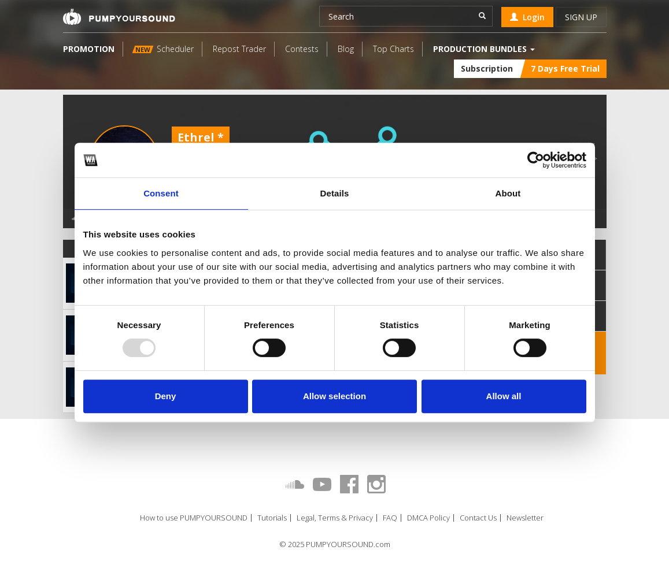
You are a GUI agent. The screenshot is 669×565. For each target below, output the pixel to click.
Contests (302, 48)
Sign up (581, 17)
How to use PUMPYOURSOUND (193, 518)
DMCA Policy (428, 518)
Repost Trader (239, 48)
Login (527, 17)
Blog (346, 48)
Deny (165, 396)
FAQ (390, 518)
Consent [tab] (161, 193)
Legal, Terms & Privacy (335, 518)
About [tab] (508, 193)
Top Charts (393, 48)
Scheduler (162, 48)
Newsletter (525, 518)
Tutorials (272, 518)
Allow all (504, 396)
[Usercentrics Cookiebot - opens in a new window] (535, 160)
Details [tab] (334, 193)
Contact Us (478, 518)
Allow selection (334, 396)
